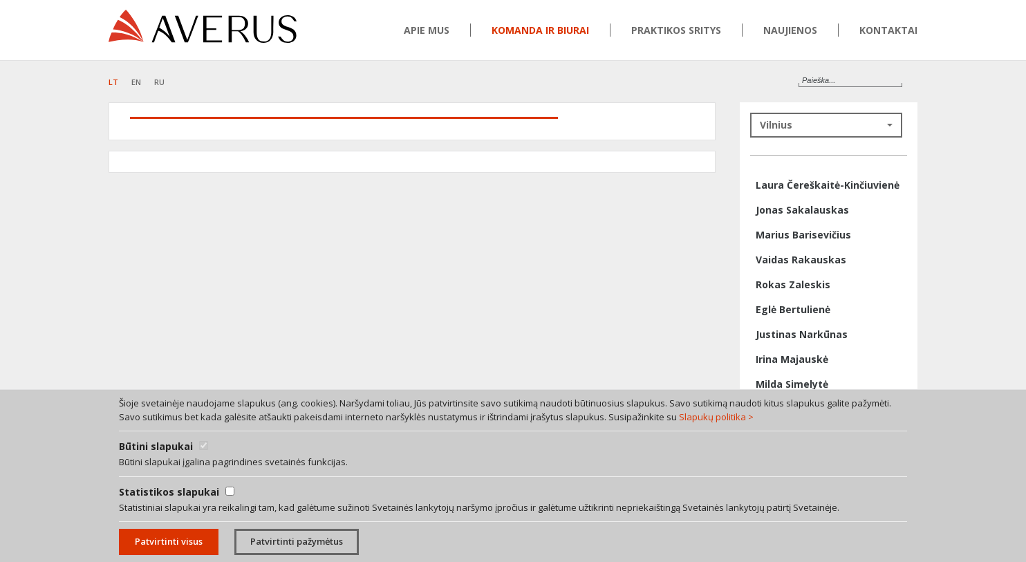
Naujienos (790, 30)
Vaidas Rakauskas (801, 259)
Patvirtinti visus (169, 541)
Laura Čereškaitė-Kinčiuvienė (827, 184)
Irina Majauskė (792, 359)
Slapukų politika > (716, 417)
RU (159, 82)
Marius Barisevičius (803, 234)
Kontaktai (888, 30)
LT (113, 82)
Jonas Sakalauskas (802, 209)
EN (136, 82)
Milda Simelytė (792, 384)
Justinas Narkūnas (802, 334)
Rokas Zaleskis (793, 284)
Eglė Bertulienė (793, 309)
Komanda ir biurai (540, 30)
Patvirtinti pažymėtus (296, 541)
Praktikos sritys (676, 30)
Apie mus (426, 30)
